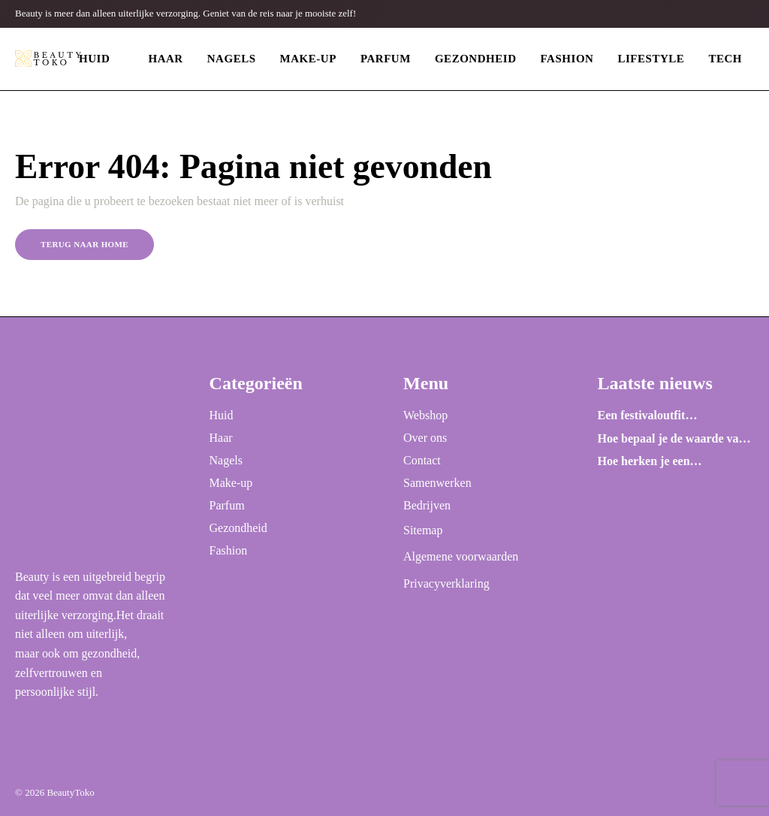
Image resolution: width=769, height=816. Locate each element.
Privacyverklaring (446, 583)
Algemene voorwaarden (460, 556)
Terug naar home (84, 244)
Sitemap (422, 530)
